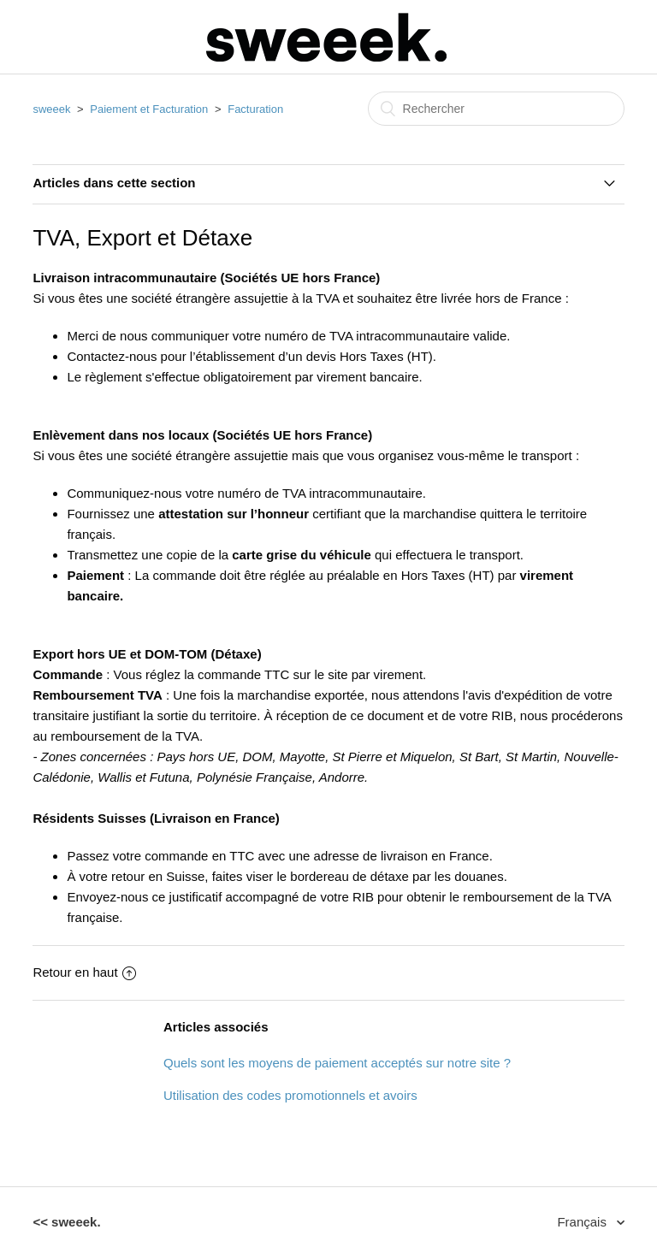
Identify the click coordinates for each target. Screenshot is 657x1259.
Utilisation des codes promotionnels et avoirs (290, 1095)
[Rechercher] (496, 109)
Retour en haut (84, 972)
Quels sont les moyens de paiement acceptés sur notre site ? (337, 1062)
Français (583, 1222)
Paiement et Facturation (149, 109)
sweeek (51, 109)
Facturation (255, 109)
